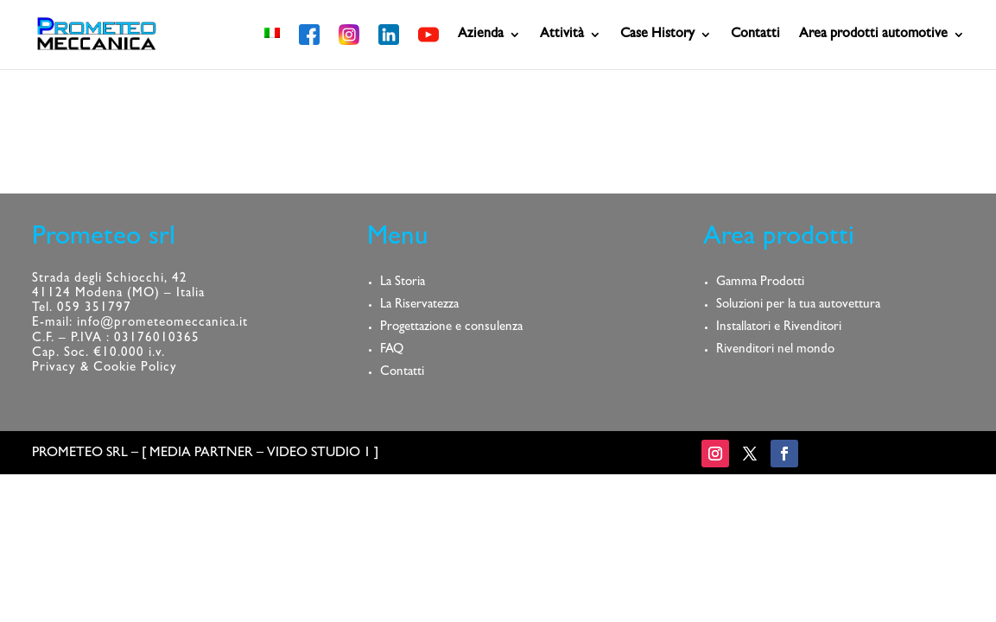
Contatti (755, 35)
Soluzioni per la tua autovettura (798, 305)
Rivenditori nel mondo (775, 350)
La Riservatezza (419, 305)
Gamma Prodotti (760, 282)
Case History (657, 35)
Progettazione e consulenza (451, 327)
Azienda (481, 35)
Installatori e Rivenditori (778, 327)
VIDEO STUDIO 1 (319, 453)
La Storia (402, 282)
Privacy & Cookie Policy (104, 368)
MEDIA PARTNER (201, 453)
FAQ (391, 350)
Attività (562, 35)
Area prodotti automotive (873, 35)
